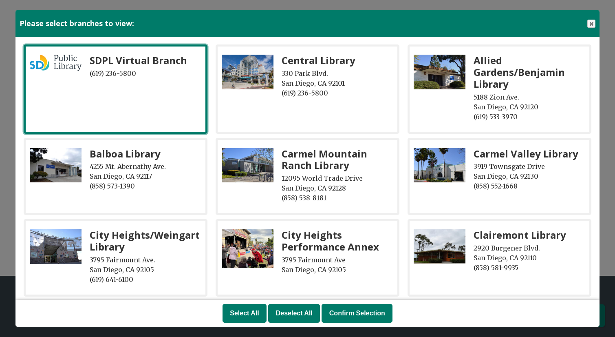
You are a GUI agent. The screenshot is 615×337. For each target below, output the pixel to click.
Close (591, 23)
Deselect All (294, 313)
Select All (244, 313)
